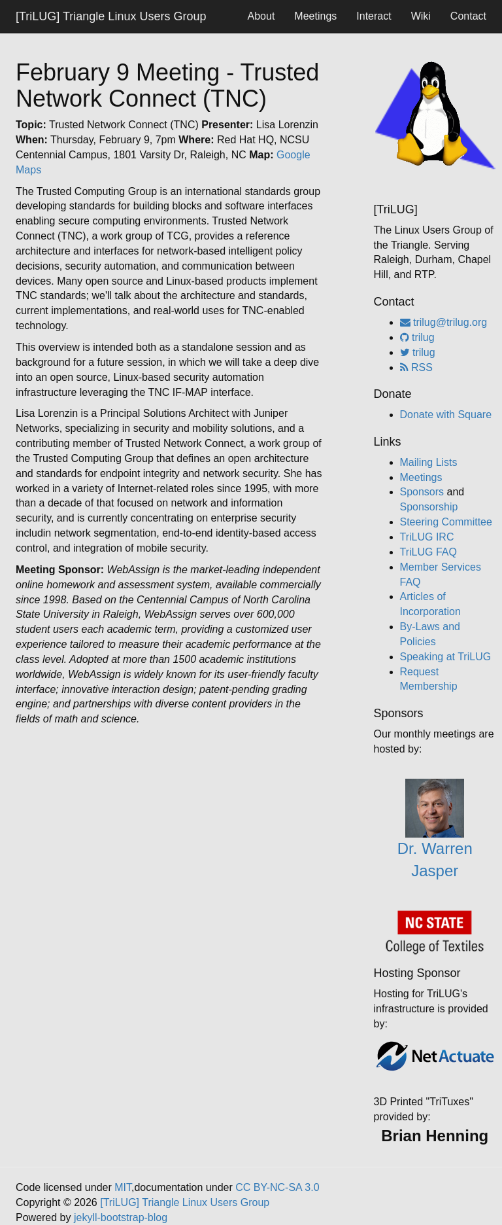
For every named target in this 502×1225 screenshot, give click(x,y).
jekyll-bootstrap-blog (120, 1217)
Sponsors (422, 491)
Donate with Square (446, 414)
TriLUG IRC (427, 536)
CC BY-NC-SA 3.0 (277, 1187)
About (261, 16)
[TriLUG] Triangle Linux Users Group (111, 16)
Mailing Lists (429, 462)
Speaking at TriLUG (446, 656)
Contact (468, 16)
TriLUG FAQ (428, 552)
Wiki (421, 16)
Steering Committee (446, 521)
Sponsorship (429, 506)
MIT (122, 1187)
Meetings (315, 16)
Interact (373, 16)
